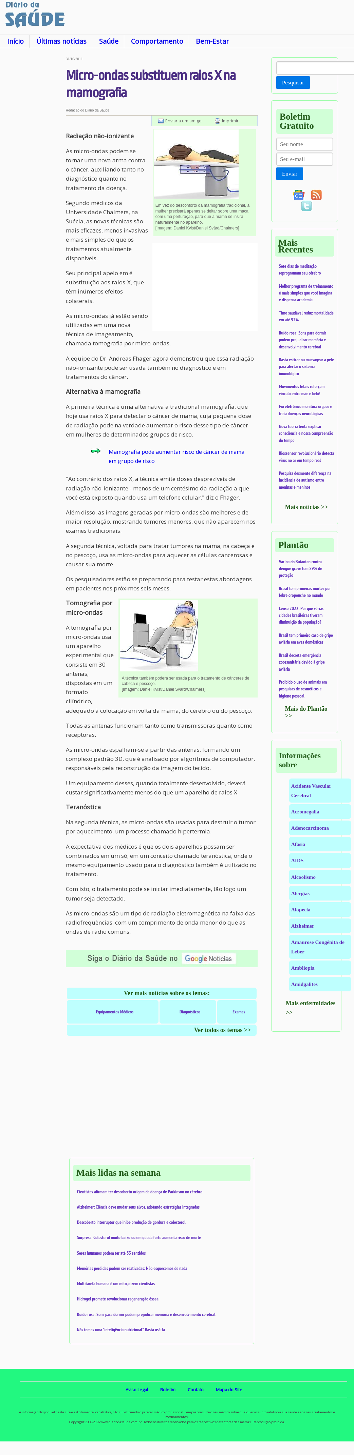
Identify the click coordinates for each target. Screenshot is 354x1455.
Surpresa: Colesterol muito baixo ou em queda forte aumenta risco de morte (139, 1237)
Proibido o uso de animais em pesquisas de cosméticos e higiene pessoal (303, 689)
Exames (238, 1012)
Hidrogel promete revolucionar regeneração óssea (118, 1299)
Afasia (298, 844)
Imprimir (230, 121)
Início (15, 41)
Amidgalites (304, 984)
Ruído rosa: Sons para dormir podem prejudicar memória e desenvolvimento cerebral (146, 1314)
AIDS (297, 860)
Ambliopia (303, 968)
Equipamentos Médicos (115, 1012)
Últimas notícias (61, 41)
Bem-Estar (212, 41)
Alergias (300, 893)
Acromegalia (305, 811)
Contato (196, 1390)
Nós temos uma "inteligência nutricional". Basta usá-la (121, 1330)
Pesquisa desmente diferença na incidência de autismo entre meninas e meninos (305, 480)
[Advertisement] (32, 159)
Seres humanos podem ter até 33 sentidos (111, 1253)
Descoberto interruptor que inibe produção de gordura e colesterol (131, 1222)
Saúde (108, 41)
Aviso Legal (137, 1390)
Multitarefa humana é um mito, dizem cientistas (116, 1283)
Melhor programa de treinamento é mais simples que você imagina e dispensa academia (306, 293)
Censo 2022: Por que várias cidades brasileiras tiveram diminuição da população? (301, 615)
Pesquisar (293, 82)
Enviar (289, 173)
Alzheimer (302, 926)
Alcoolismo (303, 877)
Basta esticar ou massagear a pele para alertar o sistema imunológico (306, 367)
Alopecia (301, 909)
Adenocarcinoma (310, 828)
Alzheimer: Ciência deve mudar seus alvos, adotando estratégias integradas (138, 1207)
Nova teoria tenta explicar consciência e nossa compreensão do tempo (306, 433)
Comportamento (157, 41)
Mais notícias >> (306, 507)
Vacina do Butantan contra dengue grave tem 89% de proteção (300, 569)
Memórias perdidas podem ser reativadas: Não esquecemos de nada (132, 1268)
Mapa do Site (229, 1390)
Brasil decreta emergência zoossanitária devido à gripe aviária (302, 662)
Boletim (167, 1390)
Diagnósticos (190, 1012)
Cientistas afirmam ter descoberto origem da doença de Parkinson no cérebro (140, 1192)
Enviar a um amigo (183, 121)
